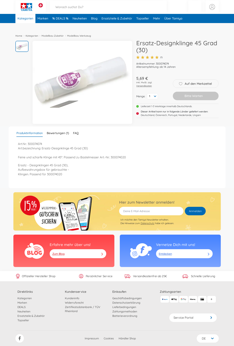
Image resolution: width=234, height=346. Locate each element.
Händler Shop (127, 338)
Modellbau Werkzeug (79, 35)
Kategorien (25, 26)
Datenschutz (147, 223)
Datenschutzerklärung (126, 302)
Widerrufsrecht (74, 302)
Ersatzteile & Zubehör (116, 26)
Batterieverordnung (124, 316)
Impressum (92, 338)
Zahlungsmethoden (124, 311)
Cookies (109, 338)
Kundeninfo (72, 298)
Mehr (156, 26)
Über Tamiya (173, 26)
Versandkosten (144, 85)
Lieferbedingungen (124, 307)
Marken (42, 26)
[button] (194, 10)
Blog (94, 26)
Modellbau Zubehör (53, 35)
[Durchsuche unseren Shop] (108, 10)
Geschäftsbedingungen (127, 298)
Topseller (142, 26)
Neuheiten (80, 26)
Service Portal (193, 318)
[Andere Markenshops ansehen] (40, 9)
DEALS (61, 26)
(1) (149, 57)
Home (18, 35)
